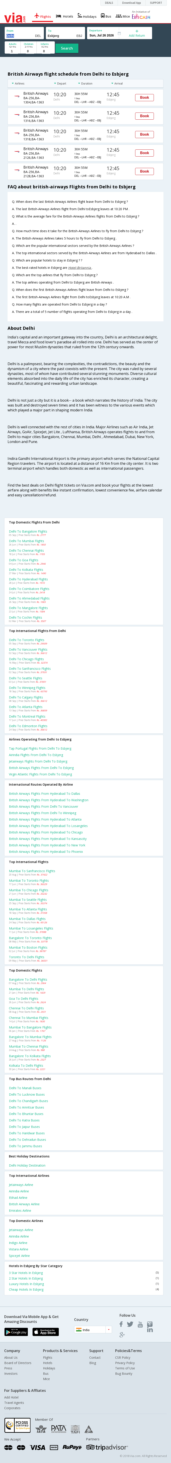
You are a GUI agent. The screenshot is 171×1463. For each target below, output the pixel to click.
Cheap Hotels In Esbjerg (84, 1289)
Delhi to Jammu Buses (25, 1146)
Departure (95, 30)
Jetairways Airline (21, 1185)
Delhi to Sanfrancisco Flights (30, 668)
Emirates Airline (20, 1210)
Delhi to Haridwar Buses (27, 1133)
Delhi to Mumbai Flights (26, 541)
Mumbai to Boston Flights (28, 947)
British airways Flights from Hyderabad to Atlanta (45, 819)
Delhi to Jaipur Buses (24, 1127)
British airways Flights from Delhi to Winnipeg (42, 813)
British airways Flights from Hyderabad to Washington (48, 800)
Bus (46, 1373)
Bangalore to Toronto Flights (30, 938)
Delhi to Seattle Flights (25, 678)
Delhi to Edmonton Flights (28, 726)
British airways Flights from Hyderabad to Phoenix (46, 851)
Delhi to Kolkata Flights (26, 569)
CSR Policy (122, 1357)
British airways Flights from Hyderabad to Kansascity (48, 839)
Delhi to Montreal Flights (27, 716)
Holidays (49, 1368)
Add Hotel (11, 1397)
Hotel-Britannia (80, 268)
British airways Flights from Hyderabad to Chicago (46, 832)
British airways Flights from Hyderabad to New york (47, 845)
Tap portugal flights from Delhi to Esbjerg (40, 748)
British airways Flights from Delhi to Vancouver (43, 806)
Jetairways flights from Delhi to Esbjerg (38, 761)
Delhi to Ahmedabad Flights (29, 598)
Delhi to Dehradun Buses (27, 1139)
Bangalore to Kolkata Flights (30, 1056)
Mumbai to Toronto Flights (29, 880)
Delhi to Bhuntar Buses (26, 1114)
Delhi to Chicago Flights (26, 659)
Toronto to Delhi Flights (26, 957)
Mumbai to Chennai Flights (28, 1046)
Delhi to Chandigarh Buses (28, 1101)
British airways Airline (24, 1204)
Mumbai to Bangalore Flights (30, 1027)
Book (144, 97)
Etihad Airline (18, 1197)
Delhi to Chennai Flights (26, 550)
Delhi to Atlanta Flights (26, 707)
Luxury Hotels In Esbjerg (84, 1284)
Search (67, 48)
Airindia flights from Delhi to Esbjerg (36, 755)
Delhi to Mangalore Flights (28, 608)
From (10, 31)
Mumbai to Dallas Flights (27, 919)
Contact (95, 1357)
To (49, 31)
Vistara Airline (18, 1249)
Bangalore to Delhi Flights (28, 979)
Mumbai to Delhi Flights (26, 989)
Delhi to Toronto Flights (26, 640)
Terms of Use (125, 1368)
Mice (46, 1379)
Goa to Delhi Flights (23, 998)
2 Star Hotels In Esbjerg (84, 1278)
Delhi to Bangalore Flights (28, 531)
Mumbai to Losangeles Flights (31, 928)
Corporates (12, 1408)
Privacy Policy (125, 1363)
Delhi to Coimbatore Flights (29, 589)
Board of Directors (17, 1363)
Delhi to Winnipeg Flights (27, 688)
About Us (11, 1357)
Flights (47, 1357)
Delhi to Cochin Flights (25, 617)
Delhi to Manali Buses (25, 1088)
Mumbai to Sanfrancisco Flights (32, 871)
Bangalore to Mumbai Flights (30, 1037)
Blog (92, 1363)
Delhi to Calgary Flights (26, 697)
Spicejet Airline (19, 1256)
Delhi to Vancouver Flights (28, 649)
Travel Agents (14, 1403)
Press (8, 1368)
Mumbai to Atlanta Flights (28, 909)
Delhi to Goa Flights (23, 560)
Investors (11, 1373)
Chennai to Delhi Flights (26, 1008)
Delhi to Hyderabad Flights (28, 579)
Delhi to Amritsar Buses (26, 1107)
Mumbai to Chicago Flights (28, 890)
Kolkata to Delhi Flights (26, 1065)
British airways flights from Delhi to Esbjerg (41, 768)
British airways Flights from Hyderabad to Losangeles (48, 826)
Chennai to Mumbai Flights (28, 1018)
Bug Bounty (123, 1373)
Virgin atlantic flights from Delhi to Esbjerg (40, 774)
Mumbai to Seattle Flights (28, 900)
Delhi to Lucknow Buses (27, 1094)
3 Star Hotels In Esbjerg (84, 1273)
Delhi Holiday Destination (27, 1165)
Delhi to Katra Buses (24, 1120)
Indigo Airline (18, 1243)
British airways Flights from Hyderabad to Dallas (44, 793)
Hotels (47, 1363)
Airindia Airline (19, 1191)
